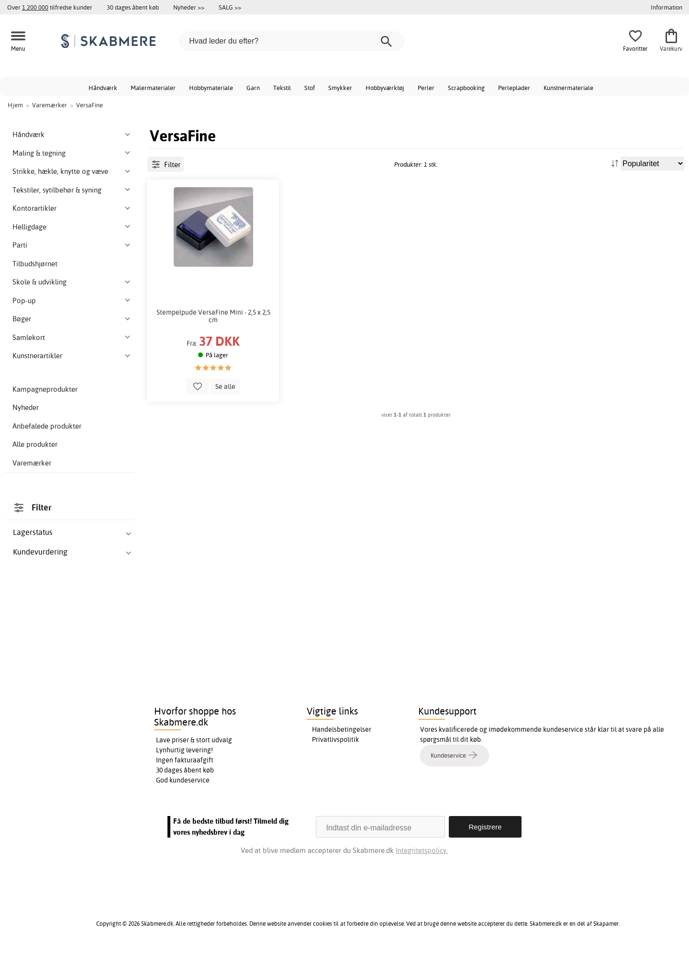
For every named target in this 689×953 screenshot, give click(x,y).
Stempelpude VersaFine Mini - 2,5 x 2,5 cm (213, 316)
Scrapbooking (466, 87)
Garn (253, 87)
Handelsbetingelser (341, 729)
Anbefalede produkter (46, 426)
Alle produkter (34, 444)
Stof (309, 87)
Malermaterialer (153, 87)
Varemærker (31, 462)
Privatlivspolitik (335, 739)
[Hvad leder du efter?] (291, 41)
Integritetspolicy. (422, 850)
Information (666, 7)
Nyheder (25, 407)
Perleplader (514, 87)
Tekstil (282, 87)
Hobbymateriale (211, 87)
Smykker (340, 87)
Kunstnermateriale (568, 87)
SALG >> (230, 7)
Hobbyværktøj (385, 87)
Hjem (15, 105)
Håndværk (103, 87)
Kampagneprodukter (45, 389)
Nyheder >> (188, 7)
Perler (426, 87)
